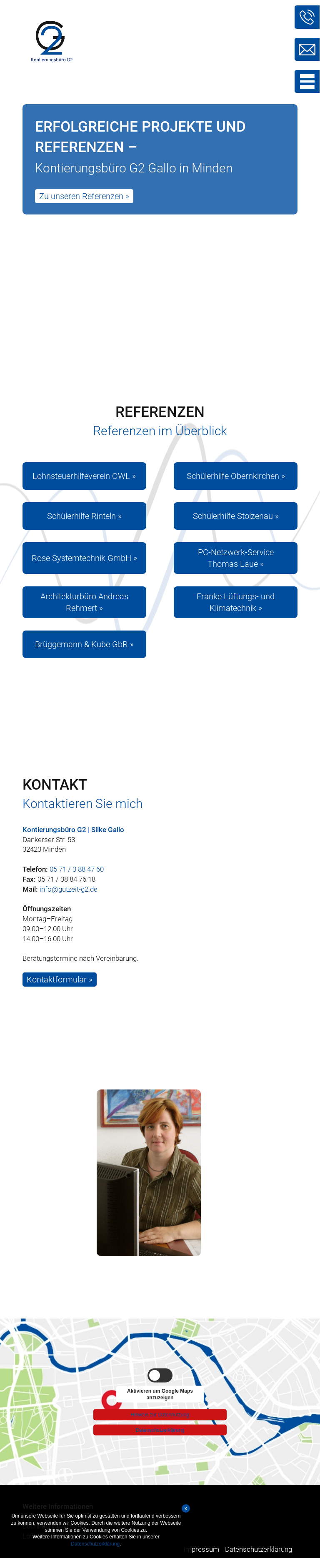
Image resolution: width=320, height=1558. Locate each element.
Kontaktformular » (59, 980)
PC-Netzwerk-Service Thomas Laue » (236, 558)
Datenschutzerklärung (160, 1430)
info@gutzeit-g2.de (69, 889)
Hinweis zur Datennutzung (160, 1413)
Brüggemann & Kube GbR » (84, 644)
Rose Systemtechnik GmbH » (84, 558)
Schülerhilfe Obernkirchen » (236, 476)
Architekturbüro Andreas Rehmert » (84, 602)
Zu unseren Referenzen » (84, 196)
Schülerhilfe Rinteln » (84, 516)
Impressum (201, 1549)
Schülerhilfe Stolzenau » (236, 516)
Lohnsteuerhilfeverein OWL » (84, 476)
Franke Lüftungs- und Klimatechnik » (236, 602)
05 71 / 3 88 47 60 (77, 869)
